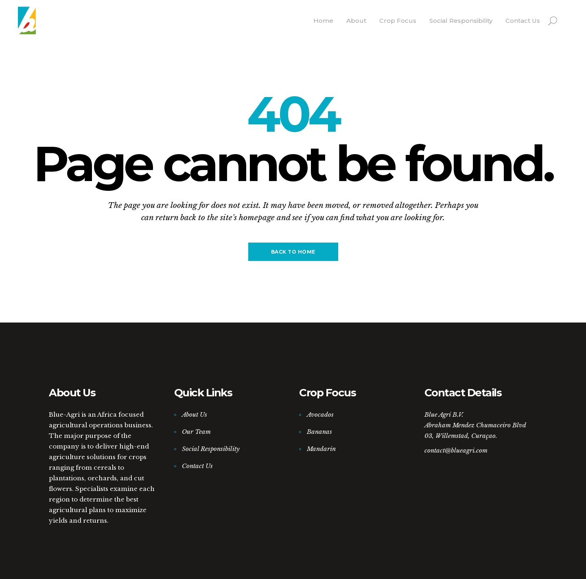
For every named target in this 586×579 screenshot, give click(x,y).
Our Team (196, 431)
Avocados (320, 414)
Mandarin (321, 449)
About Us (194, 414)
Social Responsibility (211, 449)
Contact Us (197, 466)
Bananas (319, 431)
